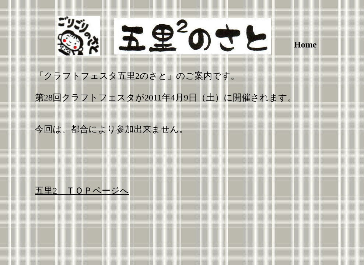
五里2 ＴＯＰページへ (82, 190)
